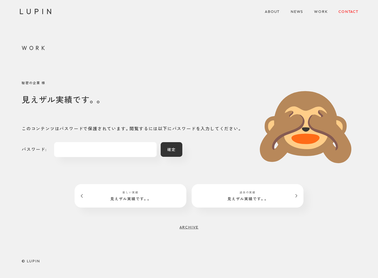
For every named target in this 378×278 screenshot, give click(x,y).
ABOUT (272, 11)
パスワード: (89, 149)
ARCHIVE (189, 227)
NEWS (297, 11)
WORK (321, 11)
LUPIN (37, 11)
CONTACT (348, 11)
